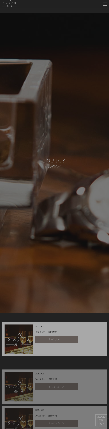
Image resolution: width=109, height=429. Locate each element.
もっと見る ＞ (56, 339)
